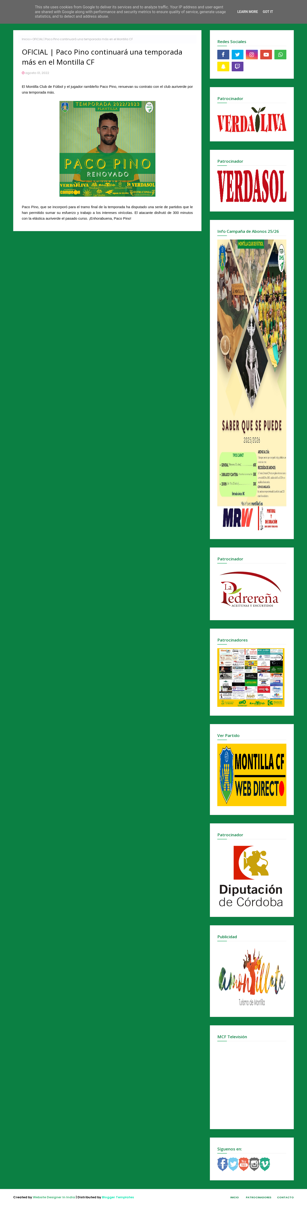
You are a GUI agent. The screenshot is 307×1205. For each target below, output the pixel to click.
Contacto (285, 1197)
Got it (268, 12)
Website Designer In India (54, 1197)
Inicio (26, 39)
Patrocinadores (258, 1197)
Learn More (247, 12)
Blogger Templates (118, 1197)
